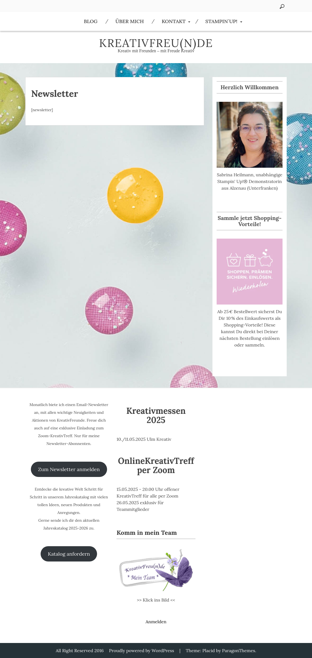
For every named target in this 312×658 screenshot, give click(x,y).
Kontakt (173, 21)
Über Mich (129, 21)
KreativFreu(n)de (156, 43)
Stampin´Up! (221, 21)
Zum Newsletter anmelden (69, 469)
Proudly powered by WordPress (141, 650)
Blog (90, 21)
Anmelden (155, 621)
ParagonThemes (238, 650)
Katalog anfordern (69, 554)
